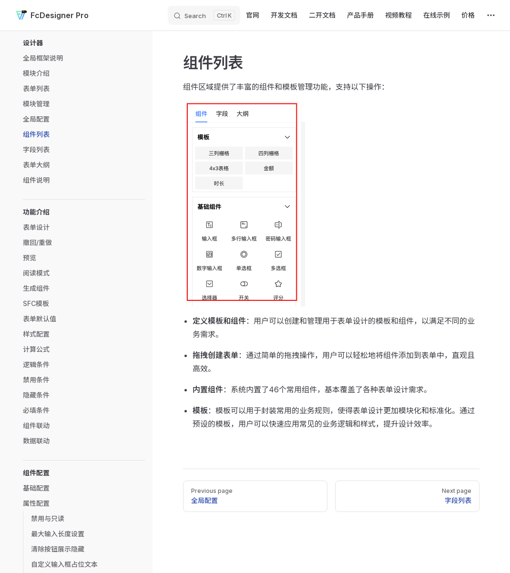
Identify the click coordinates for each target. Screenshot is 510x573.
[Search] (204, 15)
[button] (84, 43)
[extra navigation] (490, 15)
